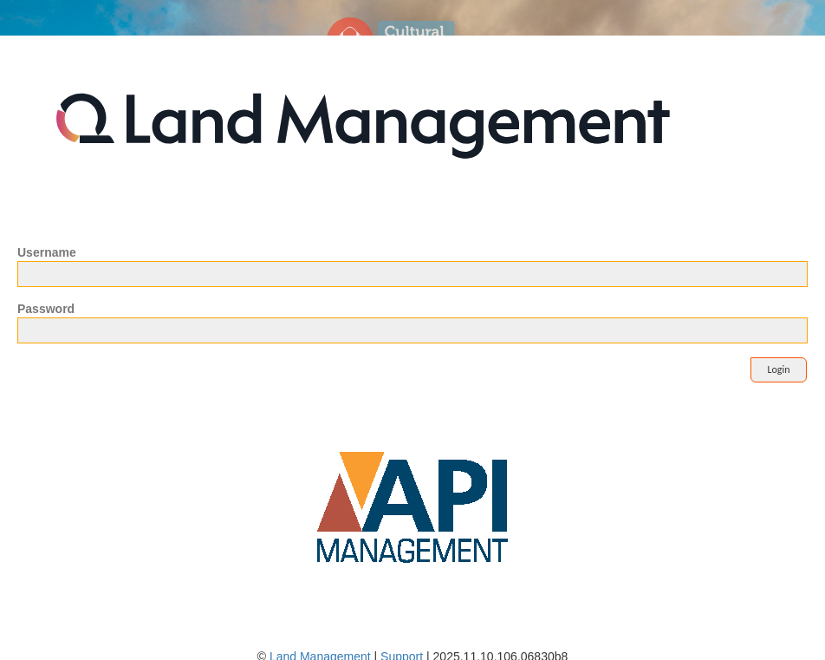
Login (778, 369)
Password (46, 309)
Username (46, 252)
